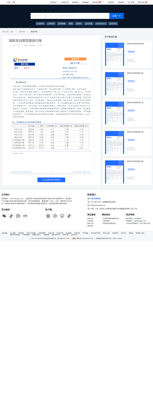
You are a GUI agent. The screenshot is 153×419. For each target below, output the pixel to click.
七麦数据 (46, 235)
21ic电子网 (60, 233)
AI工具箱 (13, 233)
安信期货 (32, 45)
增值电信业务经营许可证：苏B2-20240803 (109, 238)
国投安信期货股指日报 (25, 40)
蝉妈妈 (131, 233)
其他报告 (22, 32)
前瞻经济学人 (36, 235)
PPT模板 (85, 233)
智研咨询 (77, 233)
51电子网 (51, 233)
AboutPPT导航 (95, 233)
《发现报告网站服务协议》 (111, 218)
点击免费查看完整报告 (51, 180)
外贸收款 (21, 233)
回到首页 (53, 2)
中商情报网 (26, 235)
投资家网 (115, 233)
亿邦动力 (123, 233)
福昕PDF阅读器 (15, 235)
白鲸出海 (74, 235)
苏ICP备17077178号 (63, 238)
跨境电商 (69, 233)
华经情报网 (41, 233)
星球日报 (65, 235)
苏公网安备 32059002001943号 (83, 238)
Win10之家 (106, 233)
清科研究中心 (56, 235)
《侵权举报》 (106, 221)
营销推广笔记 (140, 233)
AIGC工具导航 (31, 233)
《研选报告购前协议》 (109, 223)
